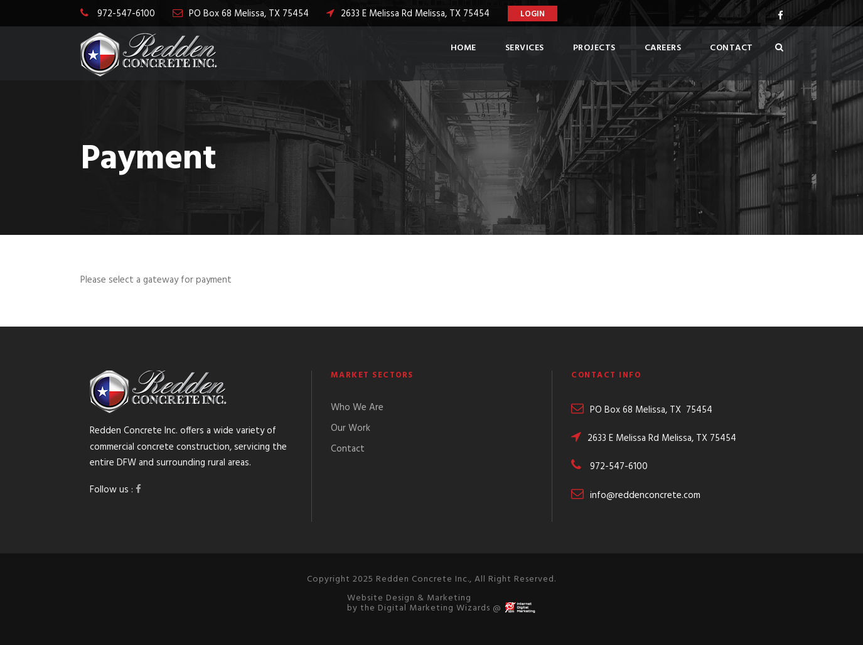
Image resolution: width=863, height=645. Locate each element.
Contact (731, 48)
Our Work (350, 428)
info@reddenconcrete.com (635, 495)
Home (463, 48)
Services (524, 48)
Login (532, 14)
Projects (594, 48)
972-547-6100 (126, 13)
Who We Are (357, 407)
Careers (663, 48)
